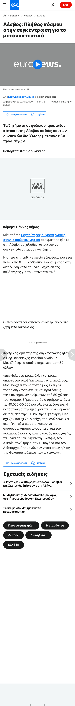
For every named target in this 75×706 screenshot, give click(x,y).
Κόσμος (28, 15)
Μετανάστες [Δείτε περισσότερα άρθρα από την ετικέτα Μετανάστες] (55, 525)
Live (66, 4)
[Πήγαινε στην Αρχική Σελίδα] (14, 5)
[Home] (4, 15)
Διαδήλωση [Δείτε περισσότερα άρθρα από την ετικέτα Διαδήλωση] (38, 535)
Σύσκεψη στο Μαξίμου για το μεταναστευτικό (22, 509)
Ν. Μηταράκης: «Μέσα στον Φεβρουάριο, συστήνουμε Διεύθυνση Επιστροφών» (30, 496)
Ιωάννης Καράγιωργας (21, 96)
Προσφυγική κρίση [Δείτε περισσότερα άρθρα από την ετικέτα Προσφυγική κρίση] (21, 525)
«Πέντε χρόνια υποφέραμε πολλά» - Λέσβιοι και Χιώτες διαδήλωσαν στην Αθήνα (32, 483)
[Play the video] (37, 64)
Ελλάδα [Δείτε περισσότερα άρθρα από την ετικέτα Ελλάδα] (13, 544)
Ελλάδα (41, 15)
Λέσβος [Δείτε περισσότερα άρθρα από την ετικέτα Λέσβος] (13, 535)
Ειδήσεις (14, 15)
